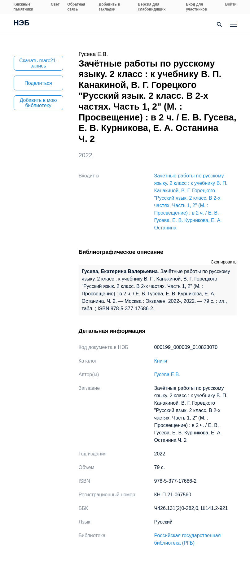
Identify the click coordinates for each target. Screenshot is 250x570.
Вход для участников (196, 6)
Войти (231, 4)
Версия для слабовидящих (151, 6)
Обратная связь (76, 6)
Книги (160, 360)
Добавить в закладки (109, 6)
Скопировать (224, 261)
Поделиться (38, 83)
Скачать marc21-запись (38, 63)
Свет (55, 4)
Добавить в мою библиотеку (38, 103)
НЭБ (22, 23)
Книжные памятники (23, 6)
